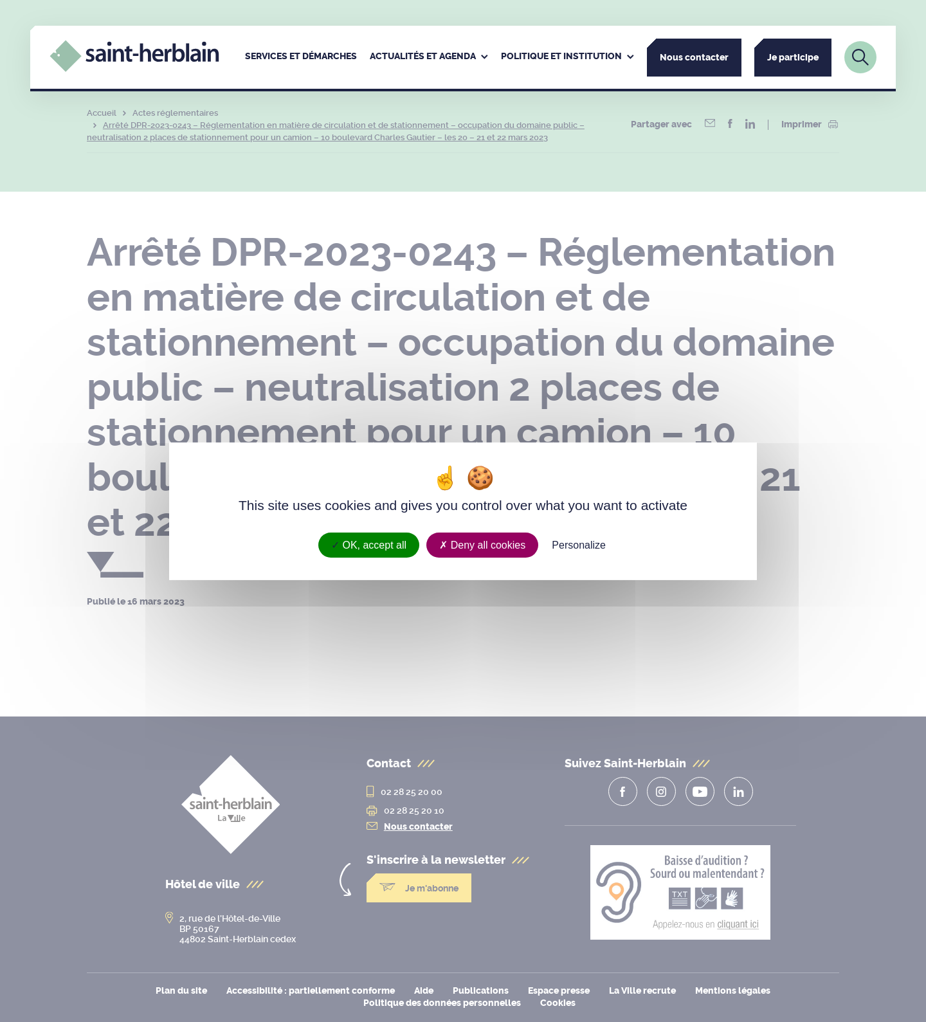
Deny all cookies (482, 544)
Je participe (793, 57)
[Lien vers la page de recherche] (860, 57)
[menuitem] (301, 57)
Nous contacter (694, 57)
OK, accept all (368, 544)
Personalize (579, 544)
